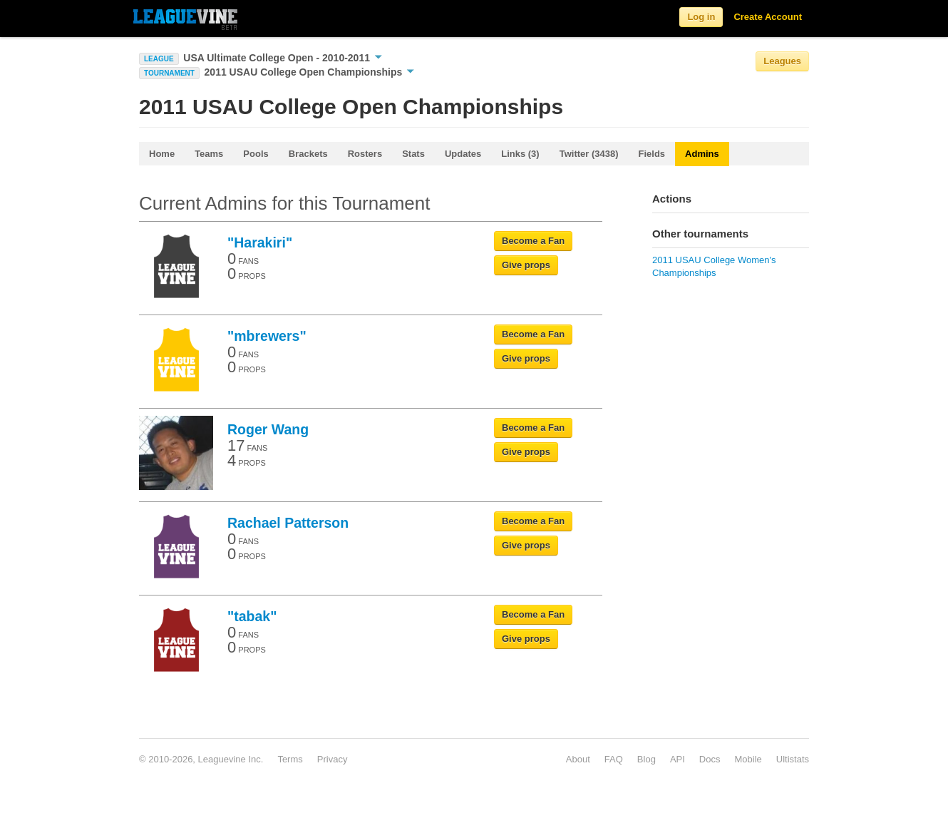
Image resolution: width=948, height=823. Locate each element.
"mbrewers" (266, 336)
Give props (526, 265)
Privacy (332, 759)
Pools (255, 153)
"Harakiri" (259, 242)
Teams (209, 153)
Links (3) (520, 153)
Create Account (767, 16)
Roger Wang (268, 429)
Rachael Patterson (288, 523)
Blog (646, 759)
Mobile (747, 759)
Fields (652, 153)
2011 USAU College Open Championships (310, 72)
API (677, 759)
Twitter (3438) (589, 153)
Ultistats (792, 759)
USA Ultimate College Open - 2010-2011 (282, 57)
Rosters (365, 153)
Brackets (308, 153)
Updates (463, 153)
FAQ (613, 759)
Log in (701, 16)
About (578, 759)
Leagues (782, 61)
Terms (289, 759)
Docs (710, 759)
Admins (702, 153)
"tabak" (252, 616)
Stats (413, 153)
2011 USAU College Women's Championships (714, 266)
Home (162, 153)
